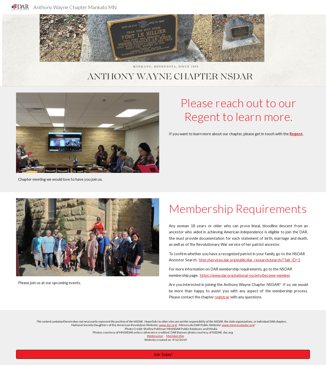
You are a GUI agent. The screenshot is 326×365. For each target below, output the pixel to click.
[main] (87, 179)
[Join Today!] (163, 354)
